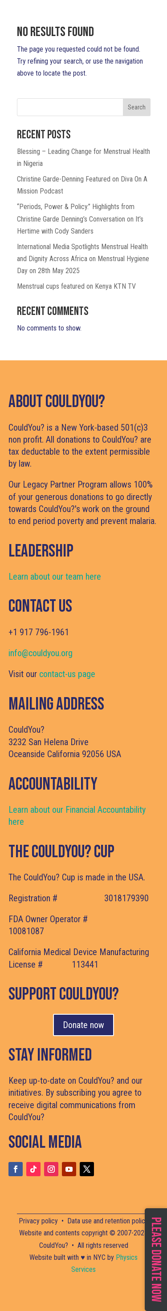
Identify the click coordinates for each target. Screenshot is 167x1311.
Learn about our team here (54, 576)
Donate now (83, 1025)
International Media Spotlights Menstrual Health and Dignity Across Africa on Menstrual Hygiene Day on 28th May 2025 (83, 258)
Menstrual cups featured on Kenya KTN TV (76, 286)
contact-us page (67, 674)
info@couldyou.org (40, 653)
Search (137, 107)
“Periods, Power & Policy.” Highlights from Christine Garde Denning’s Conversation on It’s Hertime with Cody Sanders (80, 218)
